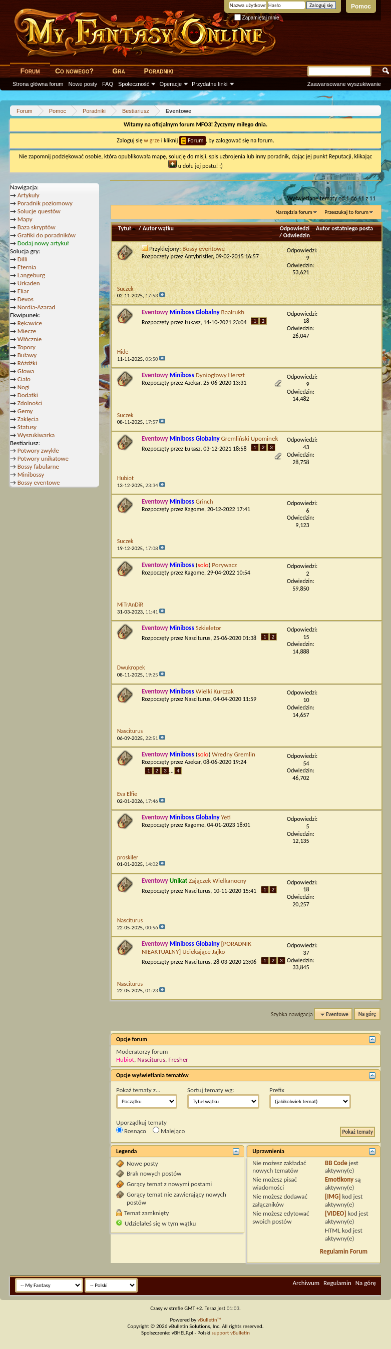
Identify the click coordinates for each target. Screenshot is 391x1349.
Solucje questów (39, 211)
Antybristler (199, 256)
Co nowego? (74, 71)
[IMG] (333, 1196)
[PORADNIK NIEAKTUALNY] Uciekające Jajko (196, 947)
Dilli (23, 259)
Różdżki (27, 363)
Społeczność (133, 84)
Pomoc (361, 6)
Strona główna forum (38, 84)
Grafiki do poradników (47, 235)
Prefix (276, 1090)
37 (306, 952)
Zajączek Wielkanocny (217, 880)
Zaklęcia (28, 419)
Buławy (27, 355)
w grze (152, 140)
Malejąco (169, 1131)
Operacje (170, 84)
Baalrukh (233, 312)
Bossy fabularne (38, 466)
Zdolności (30, 403)
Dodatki (28, 395)
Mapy (25, 219)
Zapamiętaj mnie (256, 17)
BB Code (336, 1163)
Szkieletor (208, 628)
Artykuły (29, 195)
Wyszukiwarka (36, 435)
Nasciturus (198, 638)
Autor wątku (158, 228)
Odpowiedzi (295, 228)
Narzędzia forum (293, 212)
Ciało (24, 379)
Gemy (25, 411)
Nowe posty (83, 84)
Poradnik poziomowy (45, 203)
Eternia (27, 267)
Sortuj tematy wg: (210, 1090)
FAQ (107, 84)
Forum (30, 71)
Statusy (27, 427)
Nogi (24, 387)
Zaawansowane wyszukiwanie (344, 84)
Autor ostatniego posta (344, 228)
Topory (27, 347)
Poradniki (159, 71)
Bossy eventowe (203, 248)
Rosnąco (131, 1131)
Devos (26, 299)
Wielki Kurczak (215, 691)
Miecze (27, 331)
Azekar (193, 382)
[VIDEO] (335, 1213)
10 (306, 699)
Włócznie (30, 339)
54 (306, 763)
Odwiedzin (296, 235)
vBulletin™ (209, 1320)
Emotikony (339, 1179)
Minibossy (31, 474)
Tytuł (127, 228)
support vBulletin (230, 1333)
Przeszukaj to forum (346, 212)
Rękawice (30, 323)
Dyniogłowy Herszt (220, 375)
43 (306, 447)
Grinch (204, 501)
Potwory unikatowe (43, 458)
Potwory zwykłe (38, 450)
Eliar (23, 291)
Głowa (26, 371)
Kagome (194, 509)
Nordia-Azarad (37, 307)
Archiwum (305, 1283)
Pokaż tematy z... (138, 1090)
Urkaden (29, 283)
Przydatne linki (210, 84)
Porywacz (224, 565)
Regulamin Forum (343, 1251)
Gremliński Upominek (249, 438)
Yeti (226, 817)
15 (306, 637)
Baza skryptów (37, 227)
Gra (118, 71)
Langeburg (31, 275)
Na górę (367, 1014)
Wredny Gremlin (233, 754)
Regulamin (337, 1283)
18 (306, 320)
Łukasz (193, 322)
